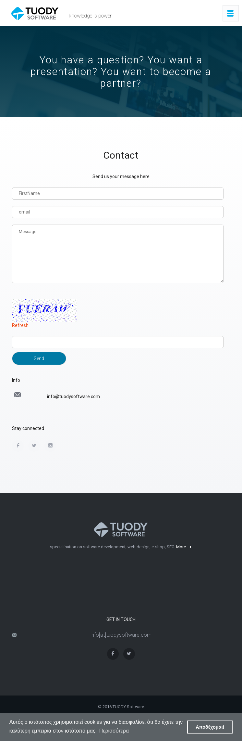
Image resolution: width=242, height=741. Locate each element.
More (184, 546)
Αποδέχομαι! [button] (210, 727)
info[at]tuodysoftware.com (121, 635)
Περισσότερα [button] (114, 731)
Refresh (20, 325)
